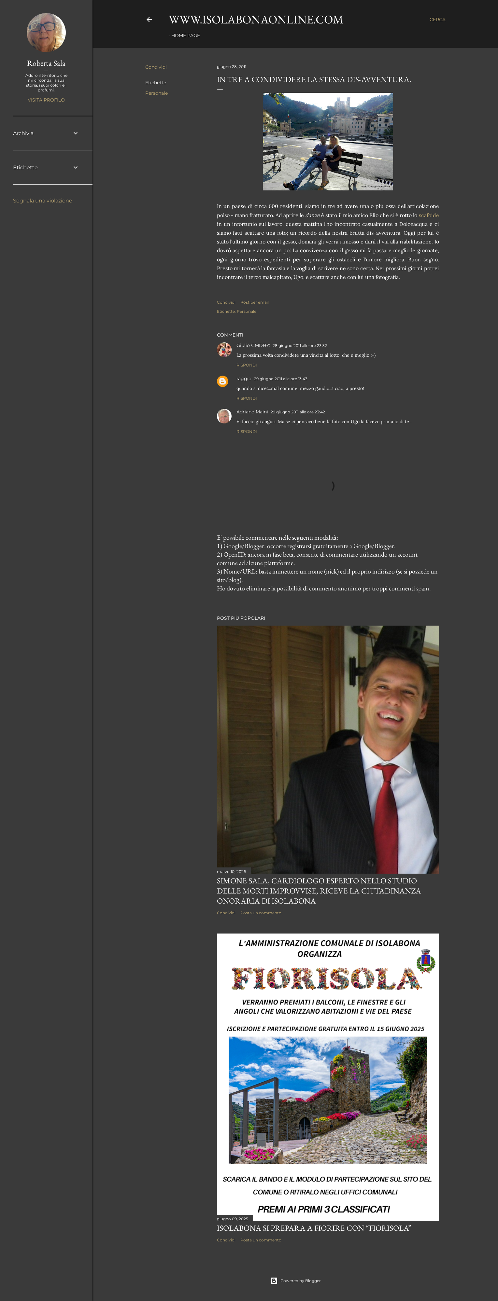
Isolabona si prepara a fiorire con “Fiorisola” (314, 1228)
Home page (185, 35)
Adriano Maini (252, 412)
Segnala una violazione (42, 201)
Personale (156, 93)
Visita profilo (46, 100)
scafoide (429, 215)
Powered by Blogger (295, 1281)
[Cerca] (438, 19)
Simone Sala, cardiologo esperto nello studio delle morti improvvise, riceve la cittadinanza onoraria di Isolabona (319, 891)
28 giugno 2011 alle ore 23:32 (300, 345)
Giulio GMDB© (253, 345)
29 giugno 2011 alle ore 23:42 (298, 411)
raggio (243, 378)
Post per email (254, 302)
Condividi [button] (156, 67)
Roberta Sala (46, 63)
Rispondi (246, 365)
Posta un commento (260, 912)
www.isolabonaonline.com (256, 19)
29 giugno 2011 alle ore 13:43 (280, 378)
